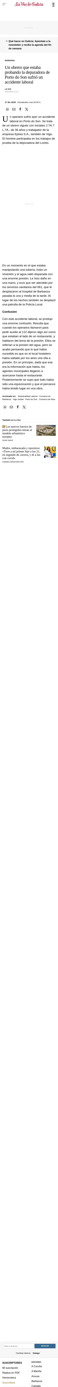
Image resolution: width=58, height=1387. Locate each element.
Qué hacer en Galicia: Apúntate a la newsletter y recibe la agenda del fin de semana (30, 45)
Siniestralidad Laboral (28, 396)
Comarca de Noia (47, 399)
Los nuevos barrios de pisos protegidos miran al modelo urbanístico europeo (17, 431)
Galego (36, 1353)
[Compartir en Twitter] (26, 109)
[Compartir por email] (14, 109)
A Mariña (36, 1371)
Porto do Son (31, 399)
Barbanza (37, 1381)
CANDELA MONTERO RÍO (13, 462)
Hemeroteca (9, 1377)
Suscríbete (8, 1382)
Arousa (35, 1376)
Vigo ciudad (18, 399)
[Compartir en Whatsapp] (7, 109)
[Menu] (4, 4)
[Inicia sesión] (53, 4)
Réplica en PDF (11, 1372)
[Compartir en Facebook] (20, 109)
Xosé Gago (7, 440)
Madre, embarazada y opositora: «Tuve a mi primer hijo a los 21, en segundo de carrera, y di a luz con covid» (21, 453)
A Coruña (37, 1366)
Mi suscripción (10, 1367)
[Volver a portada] (29, 4)
